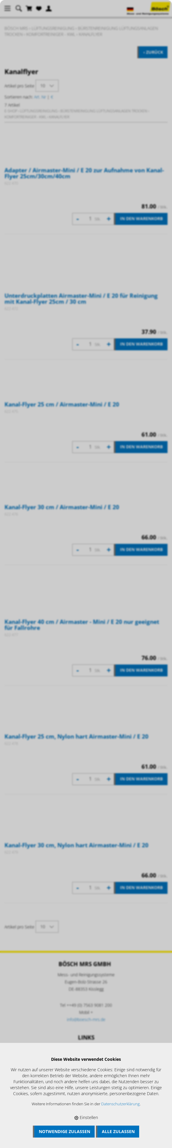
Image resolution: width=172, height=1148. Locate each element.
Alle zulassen (118, 1131)
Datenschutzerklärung (120, 1103)
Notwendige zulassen (64, 1131)
